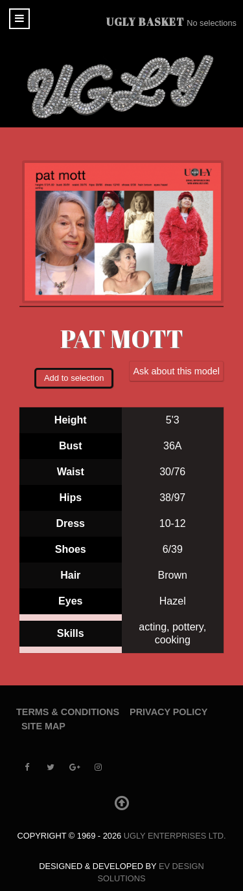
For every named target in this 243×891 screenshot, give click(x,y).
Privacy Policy (168, 712)
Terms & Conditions (67, 712)
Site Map (43, 726)
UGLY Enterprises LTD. (175, 836)
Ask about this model (176, 371)
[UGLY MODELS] (121, 86)
